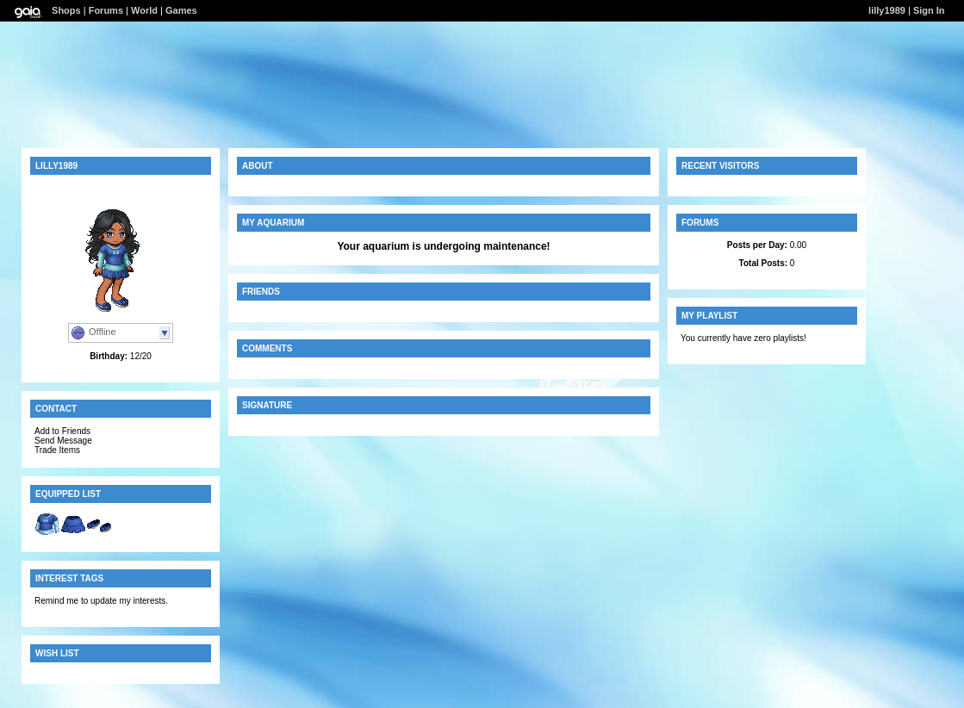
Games (181, 10)
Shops (66, 10)
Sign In (929, 10)
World (144, 10)
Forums (106, 10)
